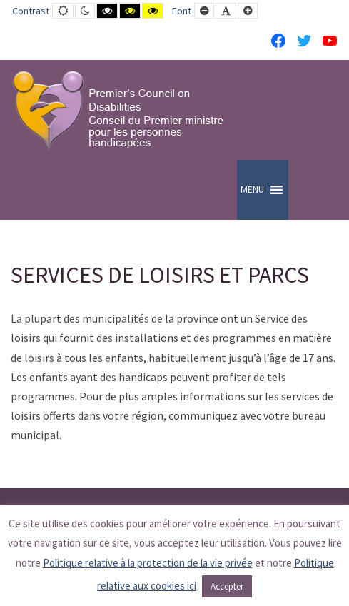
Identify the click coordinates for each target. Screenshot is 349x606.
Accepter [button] (227, 586)
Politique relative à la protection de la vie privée (148, 563)
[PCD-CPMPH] (118, 110)
